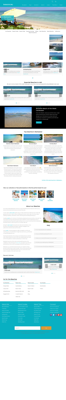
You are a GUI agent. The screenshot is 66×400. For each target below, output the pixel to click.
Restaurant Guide (21, 316)
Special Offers (37, 306)
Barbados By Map (21, 308)
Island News (36, 321)
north (7, 230)
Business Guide (21, 314)
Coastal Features (19, 293)
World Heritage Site (6, 312)
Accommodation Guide (23, 306)
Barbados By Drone (22, 310)
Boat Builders (43, 285)
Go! (46, 328)
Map (29, 291)
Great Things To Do (38, 308)
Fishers (41, 288)
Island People (5, 318)
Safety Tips (18, 296)
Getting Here (4, 314)
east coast (10, 224)
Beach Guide (30, 288)
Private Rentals (37, 316)
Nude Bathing (18, 285)
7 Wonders (4, 308)
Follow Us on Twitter (54, 308)
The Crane (18, 242)
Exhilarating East (28, 69)
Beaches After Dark (20, 291)
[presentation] (5, 70)
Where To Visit (37, 314)
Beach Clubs (18, 288)
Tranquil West (6, 285)
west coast (12, 212)
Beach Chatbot (31, 285)
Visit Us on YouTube (54, 310)
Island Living (4, 319)
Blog (29, 293)
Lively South (7, 69)
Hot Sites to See (37, 310)
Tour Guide (20, 318)
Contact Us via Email (54, 312)
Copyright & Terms (39, 331)
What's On (4, 321)
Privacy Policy (46, 331)
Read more (26, 73)
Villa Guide (20, 319)
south (8, 218)
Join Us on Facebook (54, 306)
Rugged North (47, 69)
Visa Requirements (6, 316)
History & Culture (5, 310)
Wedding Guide (21, 321)
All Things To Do (37, 312)
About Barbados (5, 306)
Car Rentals (36, 318)
